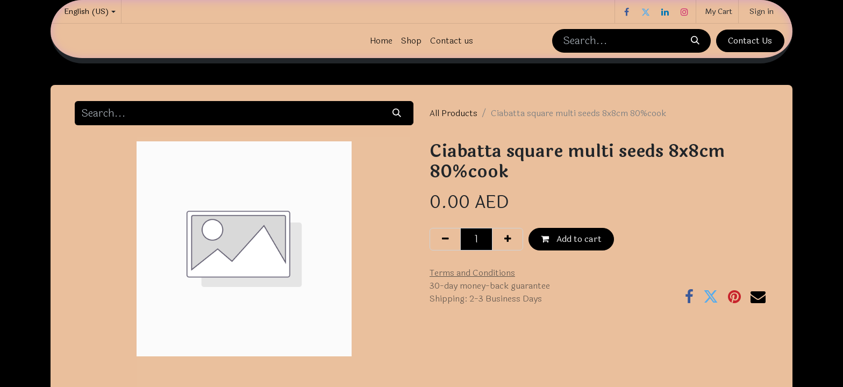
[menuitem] (381, 41)
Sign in (761, 11)
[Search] (694, 41)
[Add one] (507, 239)
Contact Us (750, 40)
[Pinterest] (734, 296)
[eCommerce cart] (717, 11)
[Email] (758, 296)
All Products (453, 113)
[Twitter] (645, 11)
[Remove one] (445, 239)
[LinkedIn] (665, 11)
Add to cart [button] (571, 239)
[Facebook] (626, 11)
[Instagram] (684, 11)
